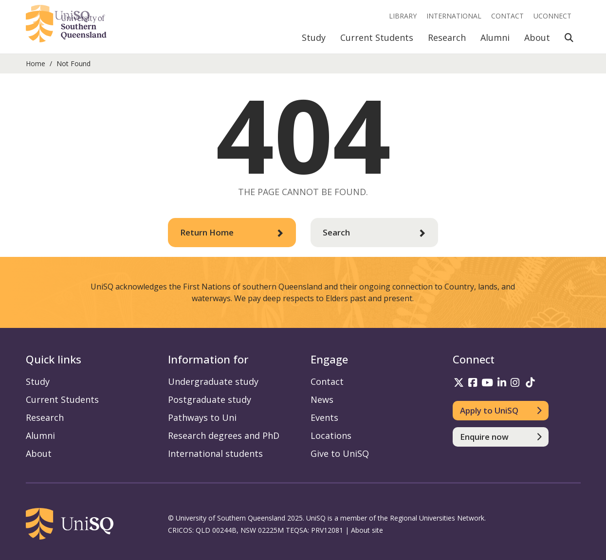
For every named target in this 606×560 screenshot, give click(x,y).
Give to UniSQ (340, 453)
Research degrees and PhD (223, 435)
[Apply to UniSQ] (501, 410)
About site (367, 530)
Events (324, 417)
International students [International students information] (215, 453)
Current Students (376, 37)
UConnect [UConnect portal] (552, 15)
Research (447, 37)
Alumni (495, 37)
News (322, 399)
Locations (331, 435)
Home (35, 63)
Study (314, 37)
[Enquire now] (501, 437)
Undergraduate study (213, 381)
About (537, 37)
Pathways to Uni (202, 417)
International (453, 15)
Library (403, 15)
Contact (507, 15)
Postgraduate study (209, 399)
